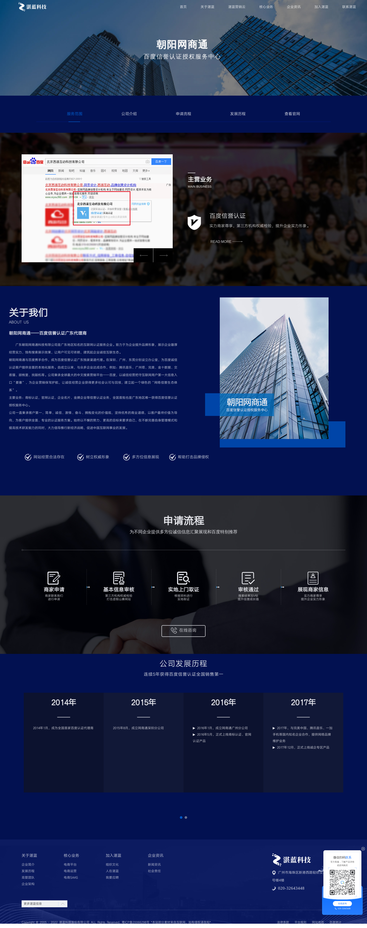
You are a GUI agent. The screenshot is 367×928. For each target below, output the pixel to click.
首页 (183, 7)
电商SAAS (71, 878)
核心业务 (266, 7)
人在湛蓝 (112, 871)
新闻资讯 (154, 865)
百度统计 (335, 922)
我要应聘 (112, 878)
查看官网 (292, 114)
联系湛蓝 (349, 7)
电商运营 (70, 871)
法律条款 (283, 922)
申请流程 (183, 114)
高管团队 (28, 878)
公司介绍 (129, 114)
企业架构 (28, 884)
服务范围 (74, 114)
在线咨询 (342, 903)
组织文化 (112, 865)
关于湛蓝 (207, 7)
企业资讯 (294, 7)
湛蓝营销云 (236, 7)
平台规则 (300, 922)
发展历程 (238, 114)
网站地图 (318, 922)
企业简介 (28, 865)
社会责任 (154, 871)
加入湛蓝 (321, 7)
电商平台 (70, 865)
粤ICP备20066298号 (135, 922)
